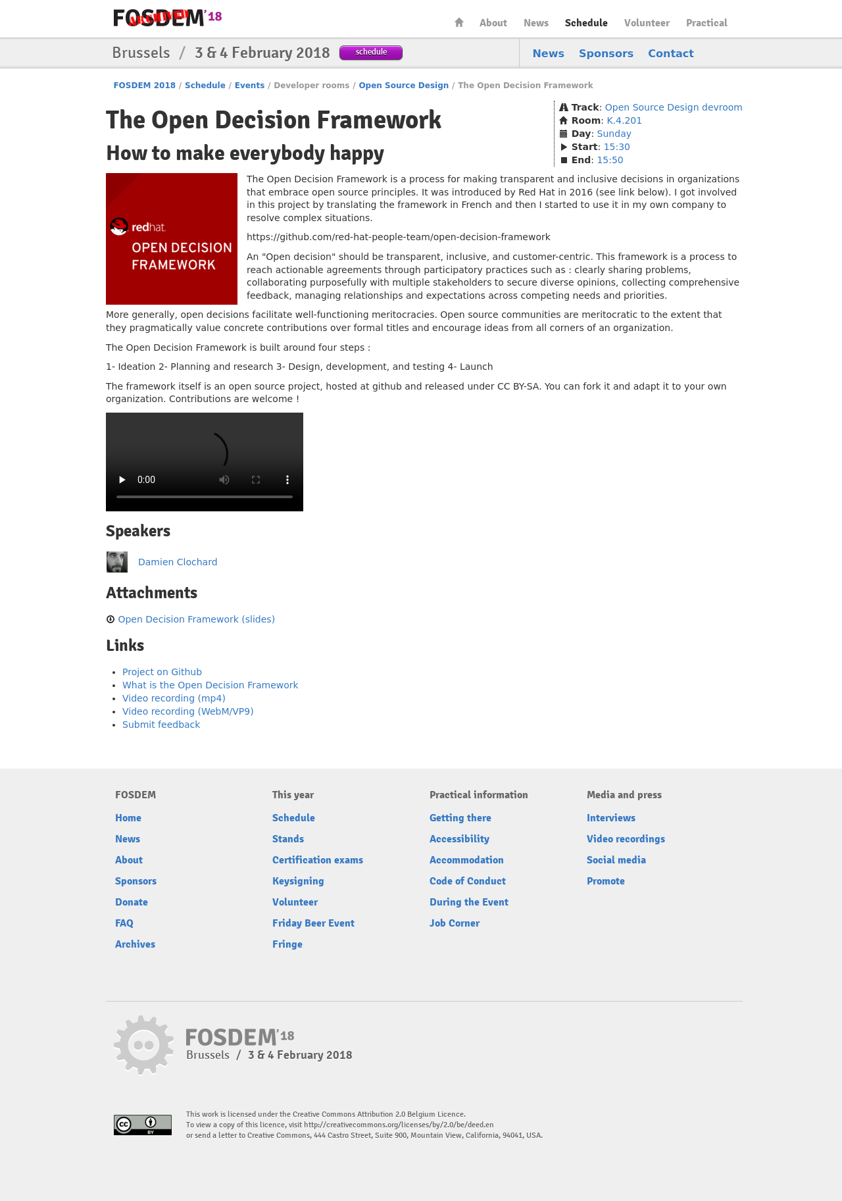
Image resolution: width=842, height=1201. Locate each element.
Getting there (460, 818)
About (493, 23)
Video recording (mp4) (174, 698)
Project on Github (162, 672)
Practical (707, 23)
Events (250, 85)
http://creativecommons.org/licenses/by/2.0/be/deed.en (399, 1125)
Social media (616, 860)
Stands (288, 839)
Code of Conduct (468, 881)
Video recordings (626, 839)
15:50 (610, 160)
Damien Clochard (178, 562)
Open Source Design (404, 85)
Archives (135, 944)
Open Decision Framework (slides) (196, 619)
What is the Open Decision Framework (210, 685)
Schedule (586, 23)
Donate (131, 902)
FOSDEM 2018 (144, 85)
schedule (371, 52)
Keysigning (298, 881)
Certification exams (317, 860)
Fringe (287, 944)
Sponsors (606, 53)
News (536, 23)
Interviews (611, 818)
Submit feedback (161, 724)
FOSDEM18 (168, 17)
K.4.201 (624, 120)
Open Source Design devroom (674, 107)
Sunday (614, 133)
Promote (606, 881)
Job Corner (455, 923)
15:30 (617, 146)
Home (459, 22)
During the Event (469, 902)
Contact (671, 53)
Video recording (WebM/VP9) (188, 711)
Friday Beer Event (313, 923)
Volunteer (647, 23)
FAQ (124, 923)
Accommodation (467, 860)
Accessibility (459, 839)
